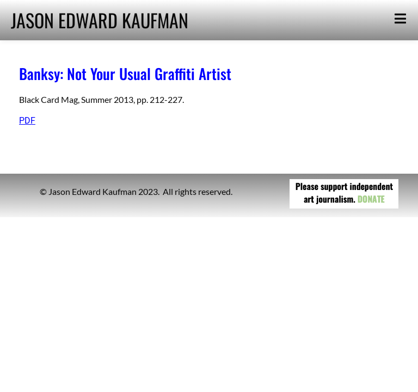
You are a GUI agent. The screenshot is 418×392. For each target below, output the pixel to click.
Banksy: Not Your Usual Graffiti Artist (125, 73)
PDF (27, 120)
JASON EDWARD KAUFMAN (99, 20)
